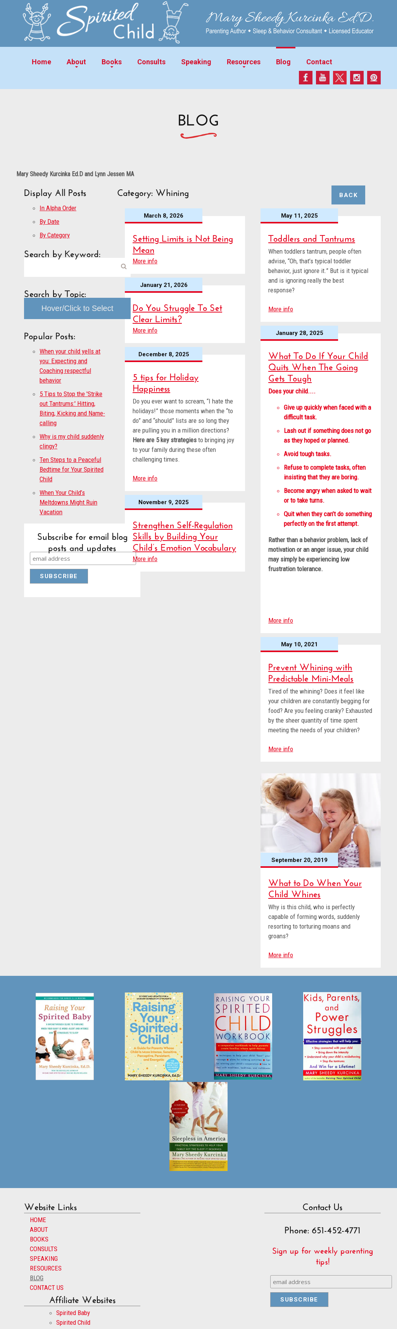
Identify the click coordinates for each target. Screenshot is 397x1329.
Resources (244, 62)
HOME (38, 1220)
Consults (151, 62)
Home (41, 62)
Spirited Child (73, 1322)
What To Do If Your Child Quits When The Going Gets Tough (318, 365)
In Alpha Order (58, 208)
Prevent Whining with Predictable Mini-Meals (311, 671)
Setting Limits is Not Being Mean (183, 242)
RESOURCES (46, 1268)
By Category (55, 235)
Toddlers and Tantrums (311, 237)
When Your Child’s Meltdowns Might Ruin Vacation (68, 502)
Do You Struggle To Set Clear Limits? (177, 312)
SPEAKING (44, 1258)
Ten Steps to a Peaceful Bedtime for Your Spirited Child (72, 469)
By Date (49, 221)
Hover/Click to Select (77, 308)
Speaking (196, 62)
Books (112, 62)
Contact (319, 62)
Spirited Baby (73, 1313)
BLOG (36, 1278)
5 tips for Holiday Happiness (165, 381)
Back (348, 195)
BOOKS (39, 1239)
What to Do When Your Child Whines (315, 887)
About (76, 62)
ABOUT (39, 1229)
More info (145, 261)
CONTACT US (47, 1287)
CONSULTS (43, 1249)
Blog (283, 62)
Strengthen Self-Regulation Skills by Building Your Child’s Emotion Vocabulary (184, 534)
